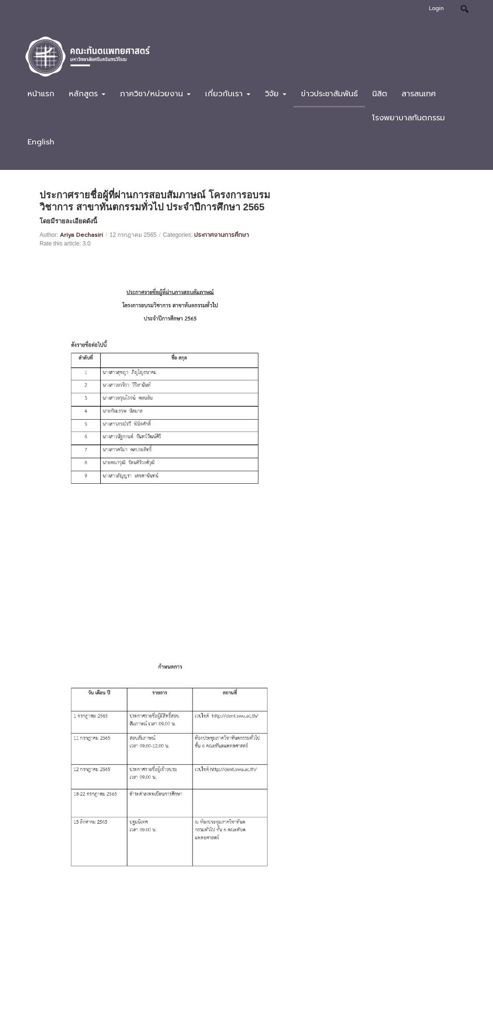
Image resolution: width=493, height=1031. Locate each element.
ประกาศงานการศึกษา (221, 235)
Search (464, 8)
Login (436, 8)
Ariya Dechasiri (81, 235)
